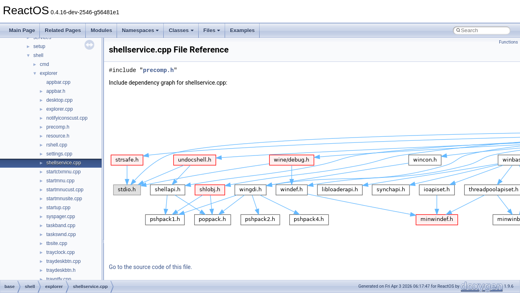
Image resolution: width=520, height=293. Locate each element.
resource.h (57, 136)
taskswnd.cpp (61, 234)
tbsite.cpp (56, 243)
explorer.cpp (59, 109)
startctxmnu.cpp (63, 172)
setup (39, 46)
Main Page (22, 30)
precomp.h (57, 127)
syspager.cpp (60, 216)
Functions (508, 42)
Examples (242, 30)
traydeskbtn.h (61, 270)
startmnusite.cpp (64, 198)
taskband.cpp (60, 225)
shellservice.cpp (63, 163)
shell (38, 55)
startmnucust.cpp (64, 189)
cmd (44, 64)
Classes (181, 30)
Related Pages (63, 30)
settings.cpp (59, 154)
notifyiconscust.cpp (66, 118)
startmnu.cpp (60, 181)
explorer (48, 73)
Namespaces (140, 30)
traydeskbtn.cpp (63, 261)
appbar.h (55, 91)
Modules (101, 30)
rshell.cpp (56, 145)
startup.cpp (58, 207)
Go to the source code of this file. (150, 267)
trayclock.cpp (60, 252)
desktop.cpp (59, 100)
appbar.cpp (58, 82)
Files (212, 30)
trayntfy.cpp (58, 279)
